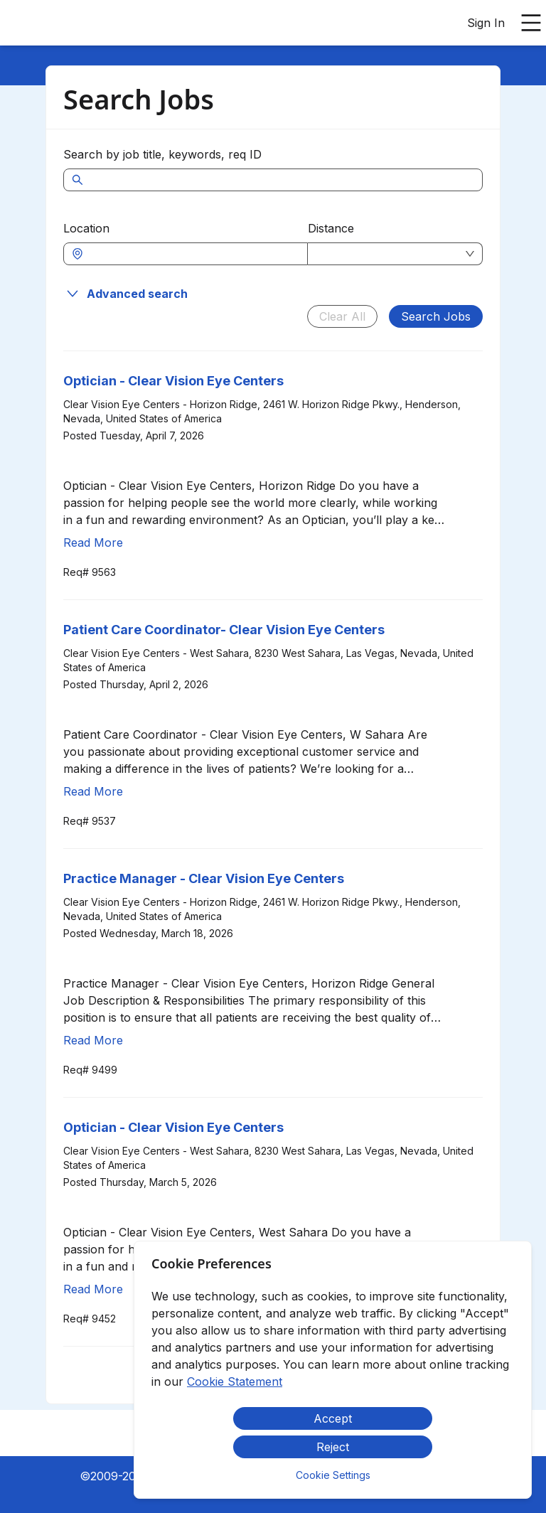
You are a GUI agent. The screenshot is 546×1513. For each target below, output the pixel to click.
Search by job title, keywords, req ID (162, 154)
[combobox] (192, 253)
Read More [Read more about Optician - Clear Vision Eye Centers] (93, 542)
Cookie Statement (234, 1381)
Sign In (486, 23)
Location (86, 228)
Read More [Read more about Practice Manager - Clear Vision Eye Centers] (93, 1040)
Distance (331, 228)
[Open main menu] (531, 23)
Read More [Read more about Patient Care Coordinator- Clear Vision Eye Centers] (93, 791)
